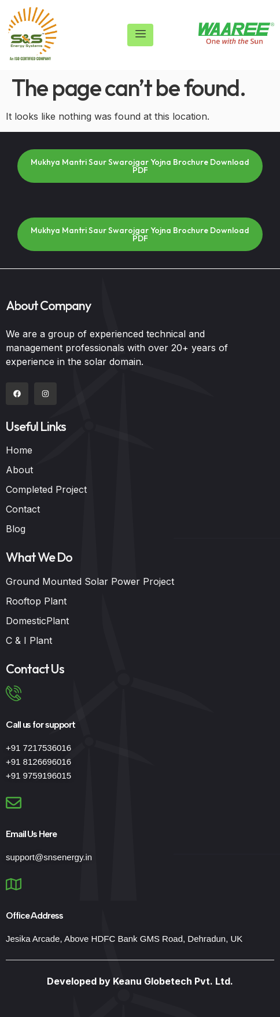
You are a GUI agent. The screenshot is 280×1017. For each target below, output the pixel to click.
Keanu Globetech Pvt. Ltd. (173, 981)
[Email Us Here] (13, 802)
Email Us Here (31, 833)
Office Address (34, 915)
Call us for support (40, 724)
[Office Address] (13, 884)
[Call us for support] (13, 693)
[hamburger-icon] (140, 35)
